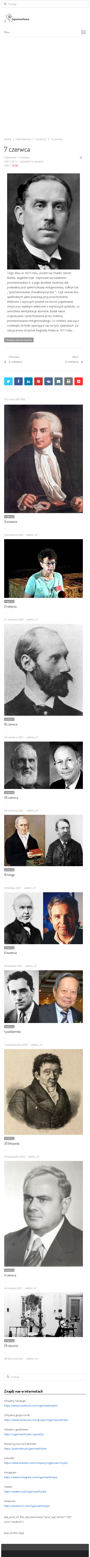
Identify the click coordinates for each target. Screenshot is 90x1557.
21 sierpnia (10, 606)
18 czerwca (10, 724)
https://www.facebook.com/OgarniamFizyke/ (31, 1405)
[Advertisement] (45, 84)
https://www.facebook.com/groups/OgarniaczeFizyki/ (36, 1420)
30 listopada (11, 1143)
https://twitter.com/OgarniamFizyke (25, 1491)
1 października (12, 1032)
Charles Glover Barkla (19, 340)
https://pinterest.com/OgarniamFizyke (27, 1506)
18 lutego (9, 875)
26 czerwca (11, 797)
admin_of (31, 535)
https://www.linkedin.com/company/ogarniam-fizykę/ (36, 1463)
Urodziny (9, 516)
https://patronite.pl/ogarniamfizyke (25, 1448)
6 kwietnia (10, 953)
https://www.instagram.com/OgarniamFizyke (30, 1477)
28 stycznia (11, 1346)
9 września (10, 522)
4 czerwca (10, 1275)
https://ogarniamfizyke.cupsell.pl (24, 1434)
